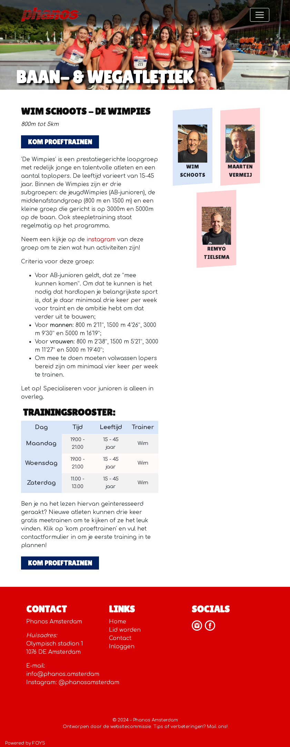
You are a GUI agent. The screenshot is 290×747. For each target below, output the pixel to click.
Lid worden (125, 630)
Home (117, 622)
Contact (120, 638)
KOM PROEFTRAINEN (60, 142)
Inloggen (121, 646)
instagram (101, 239)
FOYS (38, 743)
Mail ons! (217, 726)
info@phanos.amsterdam (62, 674)
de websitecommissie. (127, 726)
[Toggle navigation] (259, 15)
